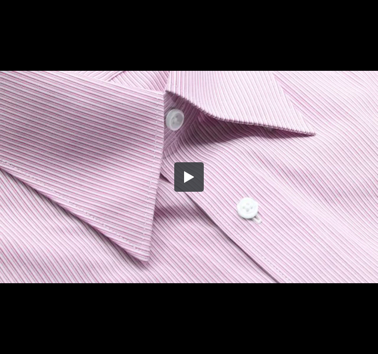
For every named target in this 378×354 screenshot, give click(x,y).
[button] (189, 177)
